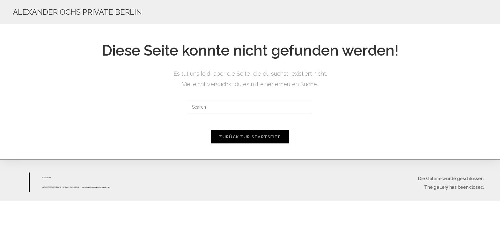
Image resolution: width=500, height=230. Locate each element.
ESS (47, 180)
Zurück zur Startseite (250, 139)
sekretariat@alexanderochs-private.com (96, 189)
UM (49, 180)
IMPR (44, 180)
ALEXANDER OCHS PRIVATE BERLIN (77, 12)
